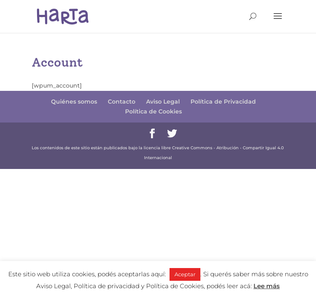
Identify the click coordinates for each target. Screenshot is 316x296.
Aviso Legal (163, 101)
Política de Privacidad (223, 101)
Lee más (266, 286)
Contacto (121, 101)
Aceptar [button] (184, 274)
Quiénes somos (74, 101)
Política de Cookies (153, 111)
